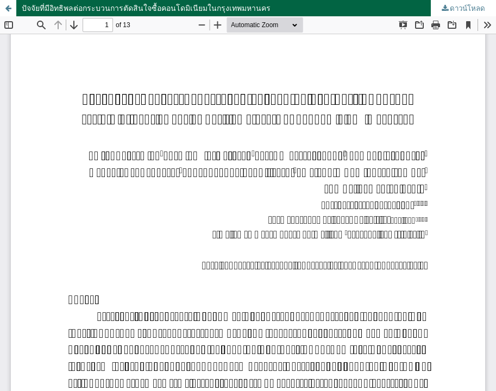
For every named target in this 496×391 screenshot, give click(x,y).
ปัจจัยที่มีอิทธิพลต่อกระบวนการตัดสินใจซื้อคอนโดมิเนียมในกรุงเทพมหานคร (146, 8)
